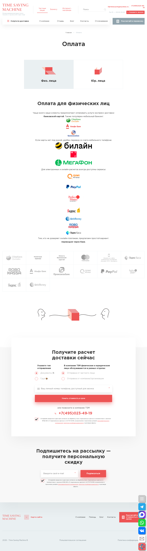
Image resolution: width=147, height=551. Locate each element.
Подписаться (93, 473)
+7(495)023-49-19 (138, 6)
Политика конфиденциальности (131, 540)
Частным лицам (42, 9)
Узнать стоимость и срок (73, 398)
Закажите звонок (136, 12)
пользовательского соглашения (68, 484)
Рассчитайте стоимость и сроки (132, 517)
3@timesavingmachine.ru (118, 7)
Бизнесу (53, 9)
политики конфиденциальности (73, 423)
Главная (69, 32)
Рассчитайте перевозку (132, 21)
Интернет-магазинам (67, 9)
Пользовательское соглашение (72, 540)
